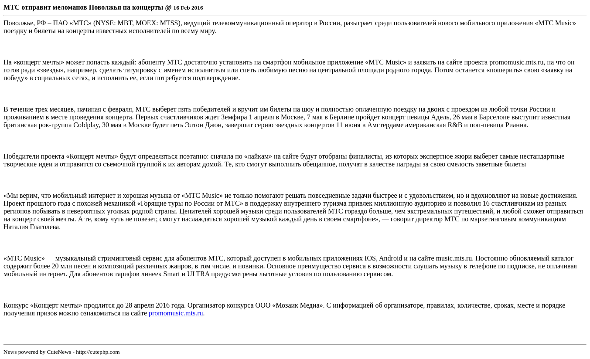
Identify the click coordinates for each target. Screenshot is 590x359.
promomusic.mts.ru (176, 313)
